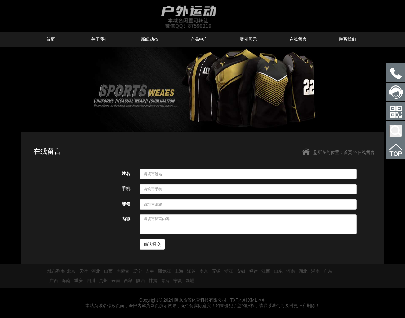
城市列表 (54, 271)
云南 (113, 280)
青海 (163, 280)
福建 (251, 271)
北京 (69, 271)
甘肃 (150, 280)
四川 (88, 280)
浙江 (226, 271)
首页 (50, 39)
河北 (93, 271)
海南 (64, 280)
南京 (201, 271)
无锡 (214, 271)
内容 (126, 218)
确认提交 (152, 244)
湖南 (313, 271)
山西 (106, 271)
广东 (325, 271)
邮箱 (126, 203)
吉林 (147, 271)
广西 (51, 280)
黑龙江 (162, 271)
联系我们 (347, 39)
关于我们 (100, 39)
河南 (288, 271)
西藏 (126, 280)
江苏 (189, 271)
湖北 (300, 271)
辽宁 (135, 271)
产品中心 (199, 39)
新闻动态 (149, 39)
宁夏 (175, 280)
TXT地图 (238, 300)
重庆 (76, 280)
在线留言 (298, 39)
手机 (126, 188)
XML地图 (257, 300)
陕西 (138, 280)
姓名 (126, 173)
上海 (176, 271)
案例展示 (248, 39)
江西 (263, 271)
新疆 (188, 280)
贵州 (101, 280)
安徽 (238, 271)
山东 (276, 271)
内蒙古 (120, 271)
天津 (81, 271)
